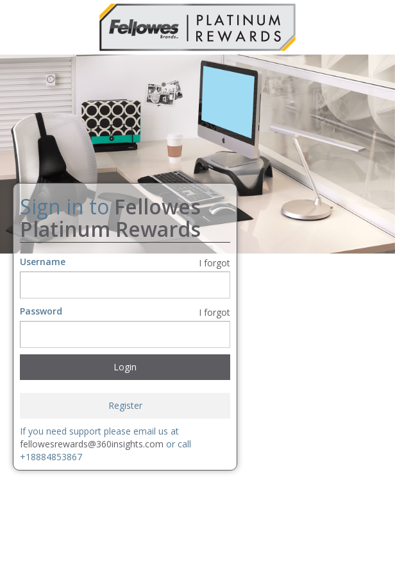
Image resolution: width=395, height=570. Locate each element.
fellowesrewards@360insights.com (92, 444)
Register (125, 405)
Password (41, 311)
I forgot (214, 263)
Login (125, 367)
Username (42, 261)
